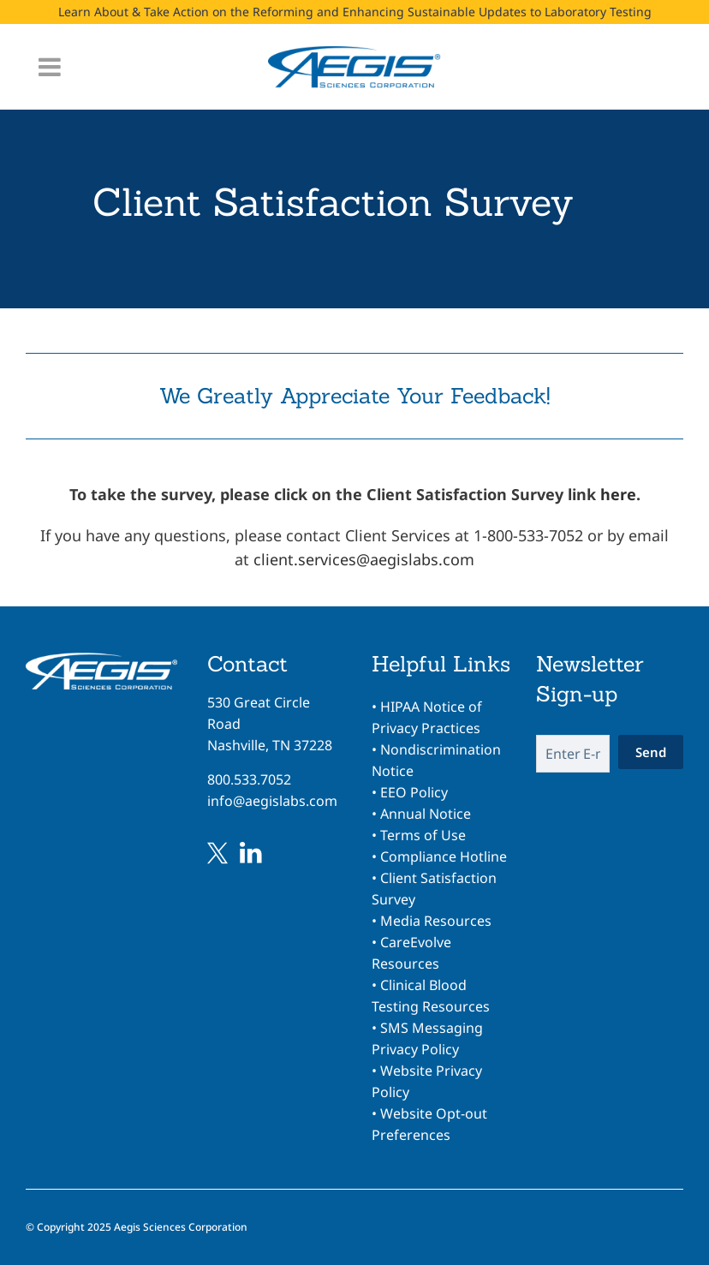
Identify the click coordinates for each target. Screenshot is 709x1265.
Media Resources (436, 920)
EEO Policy (414, 792)
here (618, 494)
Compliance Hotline (443, 856)
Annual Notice (425, 813)
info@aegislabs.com (272, 800)
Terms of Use (423, 835)
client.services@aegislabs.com (363, 559)
